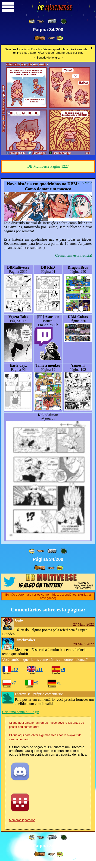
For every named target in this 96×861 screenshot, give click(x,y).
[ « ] (52, 21)
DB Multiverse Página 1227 (48, 166)
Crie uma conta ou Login (20, 712)
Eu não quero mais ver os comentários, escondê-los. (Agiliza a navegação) (48, 596)
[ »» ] (59, 38)
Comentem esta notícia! (73, 255)
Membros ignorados (22, 820)
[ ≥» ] (51, 38)
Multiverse (54, 7)
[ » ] (40, 38)
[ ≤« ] (40, 21)
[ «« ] (32, 21)
